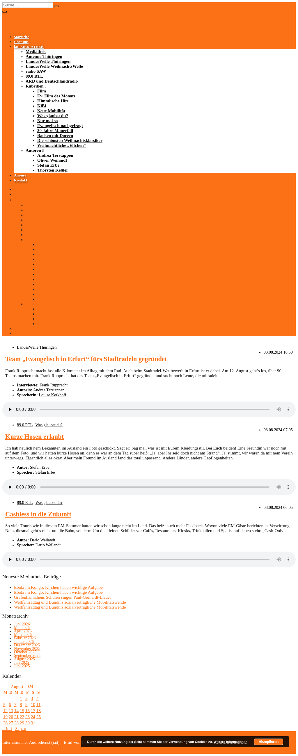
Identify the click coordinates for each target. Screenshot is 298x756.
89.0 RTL (34, 76)
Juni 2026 (22, 624)
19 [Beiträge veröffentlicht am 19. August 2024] (5, 716)
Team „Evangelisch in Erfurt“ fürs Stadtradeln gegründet (86, 359)
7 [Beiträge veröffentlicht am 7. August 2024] (15, 704)
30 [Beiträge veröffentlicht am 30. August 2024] (27, 723)
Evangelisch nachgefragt (60, 125)
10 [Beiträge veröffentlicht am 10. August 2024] (33, 704)
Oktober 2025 (25, 652)
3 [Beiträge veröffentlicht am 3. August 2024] (32, 698)
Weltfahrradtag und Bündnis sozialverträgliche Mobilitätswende (70, 602)
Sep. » (20, 728)
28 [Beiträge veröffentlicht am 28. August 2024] (16, 723)
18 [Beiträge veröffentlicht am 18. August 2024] (38, 710)
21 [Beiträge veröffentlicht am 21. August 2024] (16, 716)
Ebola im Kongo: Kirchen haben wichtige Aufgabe (58, 587)
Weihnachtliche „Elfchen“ (61, 145)
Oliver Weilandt (52, 160)
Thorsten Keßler (52, 170)
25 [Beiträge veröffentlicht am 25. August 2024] (38, 716)
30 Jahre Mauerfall (55, 130)
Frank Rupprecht (54, 385)
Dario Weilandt (42, 540)
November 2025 (27, 648)
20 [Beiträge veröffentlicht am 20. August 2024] (11, 716)
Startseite (21, 37)
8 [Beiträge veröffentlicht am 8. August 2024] (21, 704)
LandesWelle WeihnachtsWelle (54, 66)
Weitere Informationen (230, 741)
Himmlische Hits (52, 101)
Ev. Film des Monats (56, 96)
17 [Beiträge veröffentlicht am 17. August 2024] (33, 710)
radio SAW (36, 71)
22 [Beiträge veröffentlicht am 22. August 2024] (22, 716)
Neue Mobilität (51, 110)
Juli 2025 (21, 662)
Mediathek (36, 51)
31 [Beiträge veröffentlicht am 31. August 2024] (33, 723)
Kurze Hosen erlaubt (34, 436)
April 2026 (23, 631)
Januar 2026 (24, 641)
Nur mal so (47, 120)
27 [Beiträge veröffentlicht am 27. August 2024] (11, 723)
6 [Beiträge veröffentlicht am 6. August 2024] (10, 704)
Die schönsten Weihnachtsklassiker (69, 140)
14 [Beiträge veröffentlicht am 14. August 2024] (16, 710)
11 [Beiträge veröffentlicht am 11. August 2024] (38, 704)
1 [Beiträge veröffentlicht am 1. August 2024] (21, 698)
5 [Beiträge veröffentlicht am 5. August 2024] (4, 704)
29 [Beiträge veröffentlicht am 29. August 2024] (22, 723)
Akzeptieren (269, 742)
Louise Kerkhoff (52, 395)
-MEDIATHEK (29, 47)
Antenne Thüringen (44, 56)
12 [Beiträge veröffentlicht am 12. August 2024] (5, 710)
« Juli (7, 728)
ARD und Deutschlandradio (52, 81)
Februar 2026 (25, 638)
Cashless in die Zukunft (38, 514)
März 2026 (23, 634)
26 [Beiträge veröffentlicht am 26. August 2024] (5, 723)
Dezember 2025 (27, 645)
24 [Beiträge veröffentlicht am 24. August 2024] (33, 716)
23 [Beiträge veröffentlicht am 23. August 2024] (27, 716)
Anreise (20, 175)
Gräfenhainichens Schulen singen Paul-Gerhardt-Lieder (62, 597)
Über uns (21, 42)
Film (41, 91)
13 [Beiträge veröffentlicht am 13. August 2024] (11, 710)
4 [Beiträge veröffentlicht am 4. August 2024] (37, 698)
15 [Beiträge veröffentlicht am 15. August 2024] (22, 710)
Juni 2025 (22, 666)
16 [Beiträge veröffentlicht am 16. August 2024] (27, 710)
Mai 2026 (22, 627)
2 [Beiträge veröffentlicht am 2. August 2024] (26, 698)
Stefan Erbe (48, 165)
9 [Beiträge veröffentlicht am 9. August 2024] (26, 704)
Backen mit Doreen (55, 135)
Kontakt (20, 180)
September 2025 (27, 655)
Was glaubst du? (52, 115)
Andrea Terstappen (55, 155)
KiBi (41, 106)
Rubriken (35, 86)
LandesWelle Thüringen (48, 61)
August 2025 (24, 659)
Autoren (33, 150)
